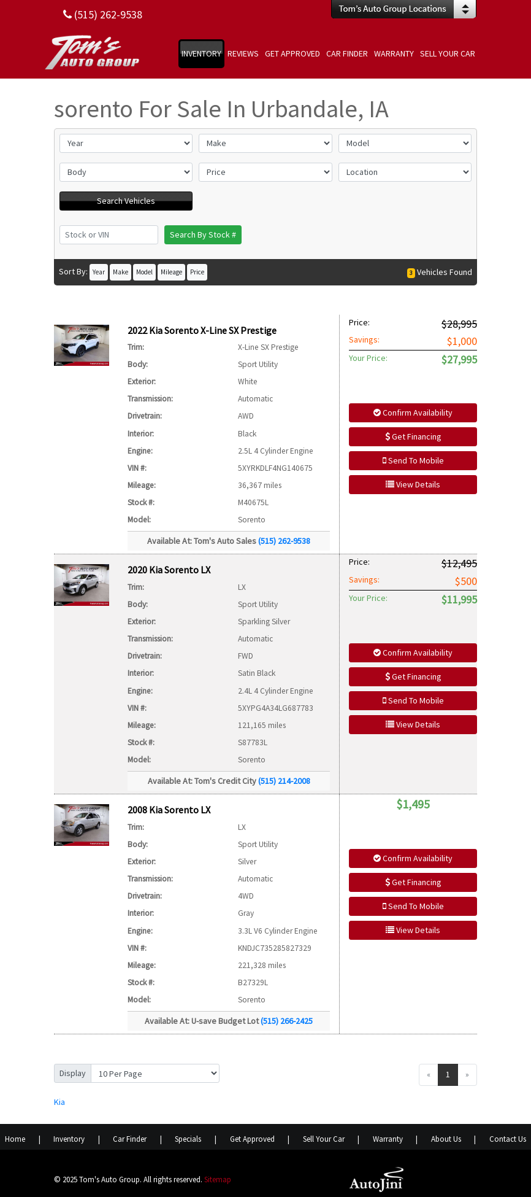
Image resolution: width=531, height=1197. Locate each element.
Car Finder (130, 1139)
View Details (413, 484)
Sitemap (217, 1179)
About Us (446, 1139)
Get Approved (252, 1139)
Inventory (69, 1139)
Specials (188, 1139)
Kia (59, 1101)
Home (15, 1139)
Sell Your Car (324, 1139)
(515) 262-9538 (284, 540)
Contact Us (507, 1139)
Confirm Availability (413, 412)
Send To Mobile (413, 460)
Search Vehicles (126, 200)
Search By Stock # (203, 234)
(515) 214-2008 (284, 780)
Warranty (388, 1139)
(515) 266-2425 (287, 1020)
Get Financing (413, 436)
